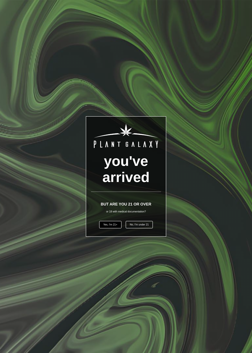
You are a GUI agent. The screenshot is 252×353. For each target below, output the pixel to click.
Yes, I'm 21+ (110, 224)
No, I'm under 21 (139, 224)
